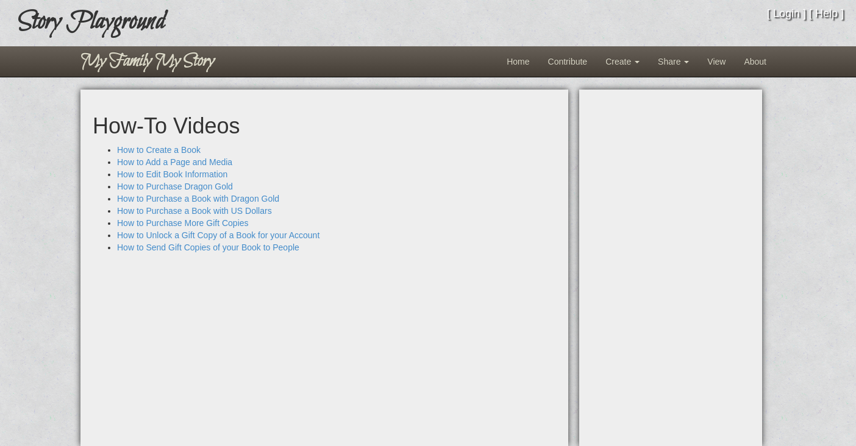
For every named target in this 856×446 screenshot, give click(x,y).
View (716, 61)
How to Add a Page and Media (174, 162)
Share (673, 61)
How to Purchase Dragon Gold (175, 186)
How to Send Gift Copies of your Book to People (208, 247)
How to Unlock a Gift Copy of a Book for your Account (218, 235)
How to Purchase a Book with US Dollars (194, 211)
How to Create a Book (159, 150)
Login (786, 13)
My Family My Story (147, 61)
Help (826, 13)
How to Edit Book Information (172, 174)
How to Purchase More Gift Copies (183, 223)
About (755, 61)
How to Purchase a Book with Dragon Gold (198, 199)
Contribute (568, 61)
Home (518, 61)
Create (622, 61)
